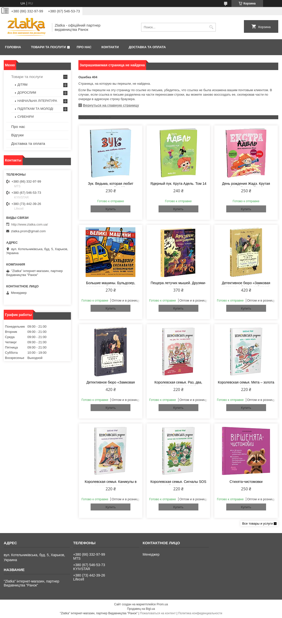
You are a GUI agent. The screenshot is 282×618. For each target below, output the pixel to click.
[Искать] (211, 27)
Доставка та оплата (147, 47)
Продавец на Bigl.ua (141, 609)
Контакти (110, 47)
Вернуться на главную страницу (111, 105)
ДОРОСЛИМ (26, 92)
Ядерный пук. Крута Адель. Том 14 (178, 184)
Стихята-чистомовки (246, 482)
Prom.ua (162, 604)
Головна (13, 47)
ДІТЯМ (22, 84)
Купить (111, 209)
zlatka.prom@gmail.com (28, 231)
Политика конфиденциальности (200, 613)
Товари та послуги (48, 47)
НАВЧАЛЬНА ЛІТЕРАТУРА (37, 101)
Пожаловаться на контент (158, 613)
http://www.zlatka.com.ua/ (29, 224)
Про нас (84, 47)
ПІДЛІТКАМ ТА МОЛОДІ (35, 109)
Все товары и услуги (257, 523)
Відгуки (17, 135)
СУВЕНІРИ (25, 116)
